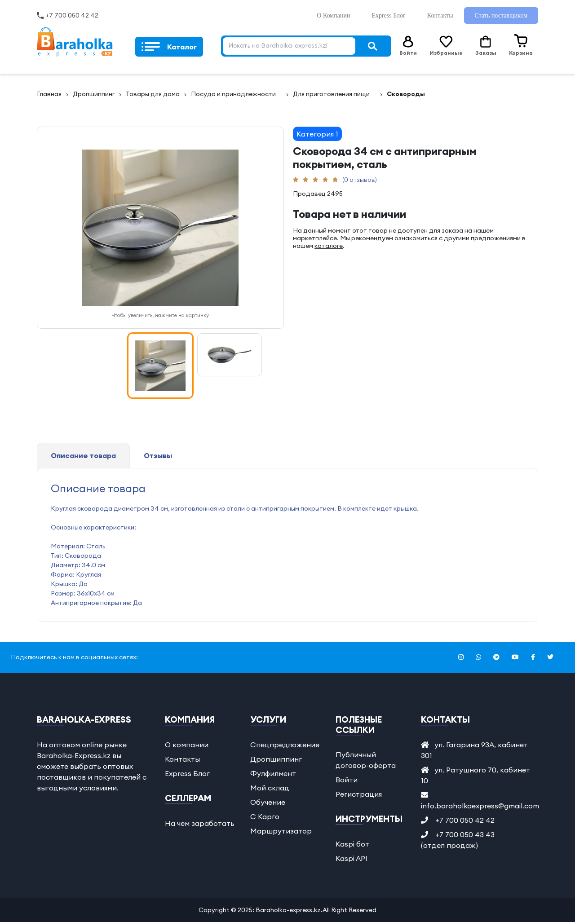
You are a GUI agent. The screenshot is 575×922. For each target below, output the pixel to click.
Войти (347, 779)
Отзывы (158, 455)
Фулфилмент (273, 773)
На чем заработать (199, 823)
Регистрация (359, 794)
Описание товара (83, 455)
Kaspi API (351, 858)
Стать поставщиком (501, 15)
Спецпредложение (284, 744)
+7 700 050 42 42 (71, 15)
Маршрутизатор (281, 830)
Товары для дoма (153, 94)
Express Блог (388, 15)
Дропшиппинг (94, 94)
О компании (186, 744)
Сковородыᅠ (409, 94)
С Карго (264, 816)
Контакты (440, 15)
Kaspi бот (352, 843)
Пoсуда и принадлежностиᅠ (236, 94)
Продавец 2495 (318, 194)
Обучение (267, 802)
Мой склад (269, 787)
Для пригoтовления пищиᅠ (334, 94)
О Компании (333, 15)
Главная (49, 94)
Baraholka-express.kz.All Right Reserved (316, 910)
